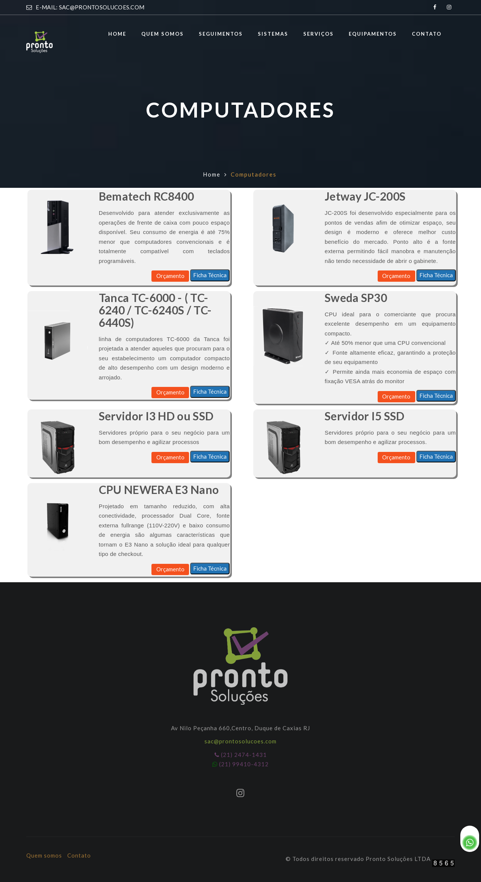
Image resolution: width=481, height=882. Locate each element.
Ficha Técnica (210, 275)
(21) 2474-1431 (241, 754)
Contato (427, 34)
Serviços (318, 34)
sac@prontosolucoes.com (240, 741)
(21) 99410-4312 (240, 764)
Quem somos (162, 34)
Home (117, 34)
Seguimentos (221, 34)
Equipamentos (373, 34)
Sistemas (273, 34)
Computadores (254, 174)
